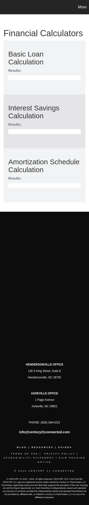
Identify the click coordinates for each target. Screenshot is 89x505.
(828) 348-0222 (50, 422)
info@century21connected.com (44, 432)
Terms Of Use (24, 454)
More (82, 7)
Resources (43, 447)
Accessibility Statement (28, 458)
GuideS (65, 447)
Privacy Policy (59, 454)
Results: (14, 70)
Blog (22, 447)
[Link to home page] (4, 7)
